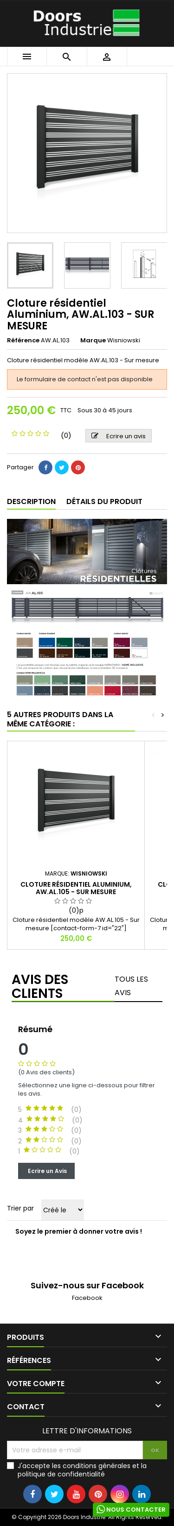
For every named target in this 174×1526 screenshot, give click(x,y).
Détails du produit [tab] (104, 501)
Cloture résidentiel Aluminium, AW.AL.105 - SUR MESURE (76, 888)
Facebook (87, 1297)
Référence (23, 340)
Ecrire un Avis (46, 1170)
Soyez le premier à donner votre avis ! (78, 1231)
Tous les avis (131, 986)
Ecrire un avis (118, 436)
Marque (93, 340)
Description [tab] (31, 501)
